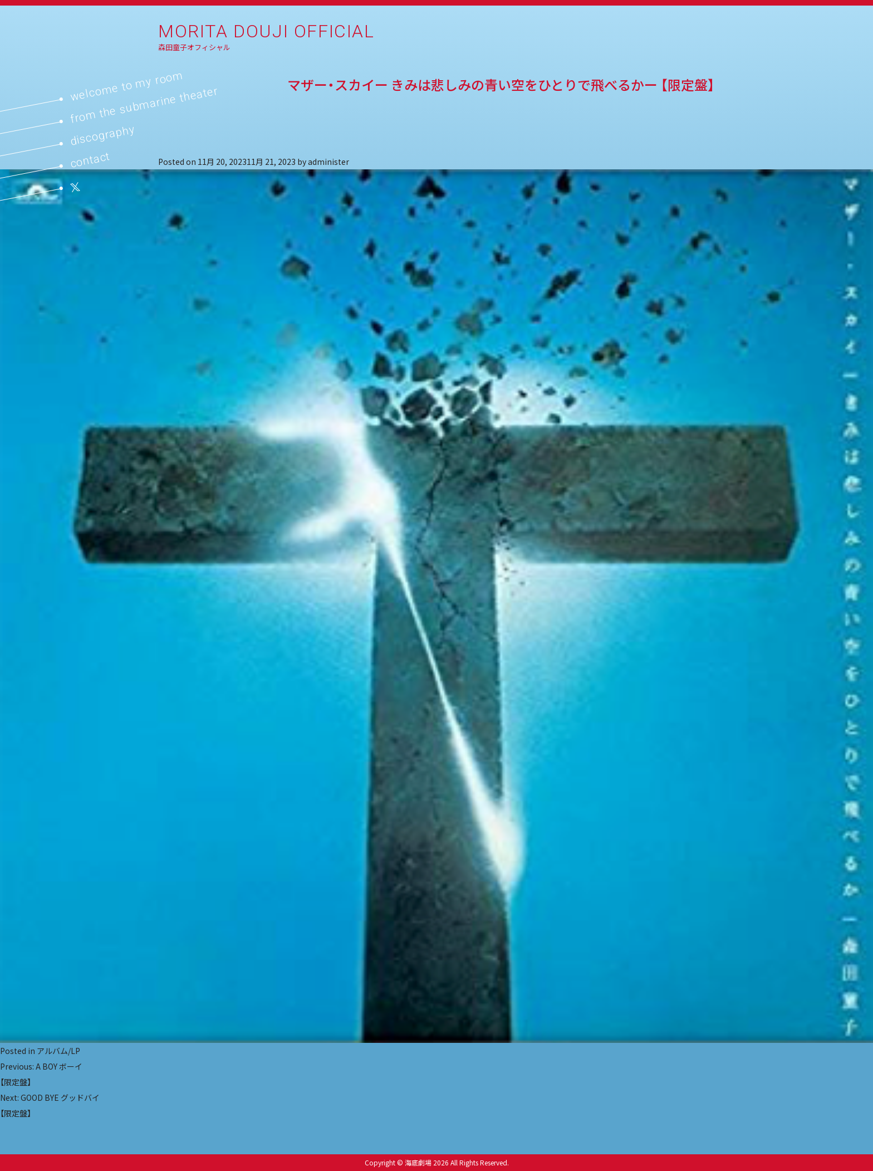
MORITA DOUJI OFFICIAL (266, 31)
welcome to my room (126, 86)
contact (90, 159)
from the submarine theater (144, 105)
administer (328, 161)
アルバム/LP (58, 1050)
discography (102, 135)
